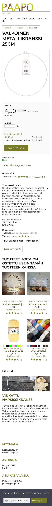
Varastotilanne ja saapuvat (16, 165)
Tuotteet (8, 18)
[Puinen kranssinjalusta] (13, 294)
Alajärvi (9, 137)
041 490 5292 (15, 481)
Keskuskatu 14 (10, 449)
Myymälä (21, 18)
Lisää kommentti (12, 249)
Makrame (21, 28)
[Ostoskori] (46, 18)
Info (40, 18)
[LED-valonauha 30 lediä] (38, 294)
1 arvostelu (38, 177)
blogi (32, 18)
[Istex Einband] (38, 341)
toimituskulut (33, 111)
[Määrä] (9, 126)
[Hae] (26, 13)
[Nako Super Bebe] (13, 341)
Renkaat (33, 28)
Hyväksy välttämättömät (17, 500)
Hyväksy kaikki (39, 500)
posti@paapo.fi (10, 483)
